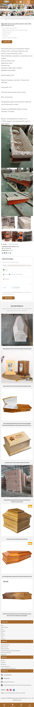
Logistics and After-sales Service (8, 668)
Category (9, 16)
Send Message (8, 298)
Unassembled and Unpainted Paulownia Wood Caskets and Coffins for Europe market (17, 500)
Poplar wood (3, 654)
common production (5, 666)
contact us (3, 662)
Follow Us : (3, 689)
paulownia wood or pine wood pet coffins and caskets (17, 462)
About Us (3, 660)
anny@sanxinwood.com (9, 681)
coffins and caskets (16, 16)
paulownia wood (4, 646)
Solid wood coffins (5, 648)
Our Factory (3, 664)
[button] (32, 10)
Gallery (2, 633)
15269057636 (6, 678)
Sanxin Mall (22, 693)
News (2, 625)
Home (4, 16)
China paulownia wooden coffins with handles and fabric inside (17, 348)
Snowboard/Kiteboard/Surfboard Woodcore (10, 650)
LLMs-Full (3, 638)
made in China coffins (13, 244)
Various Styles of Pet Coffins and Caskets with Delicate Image (17, 386)
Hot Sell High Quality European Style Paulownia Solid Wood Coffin (17, 576)
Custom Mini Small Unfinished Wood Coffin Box (17, 539)
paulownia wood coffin (6, 652)
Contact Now (6, 41)
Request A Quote (4, 627)
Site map (3, 635)
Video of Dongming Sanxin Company (12, 693)
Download (3, 631)
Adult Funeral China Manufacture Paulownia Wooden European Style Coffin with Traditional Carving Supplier (17, 614)
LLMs (2, 637)
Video (2, 629)
